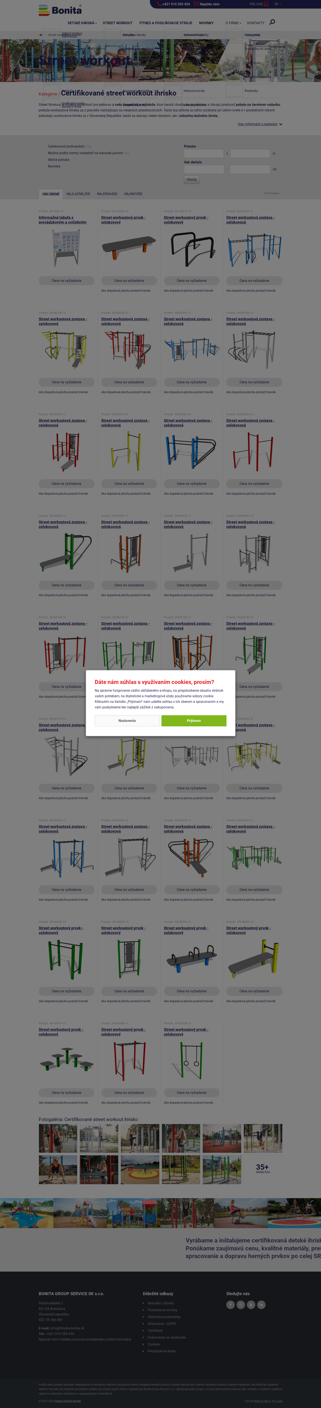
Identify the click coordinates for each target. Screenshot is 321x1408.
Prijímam (194, 721)
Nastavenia (127, 721)
